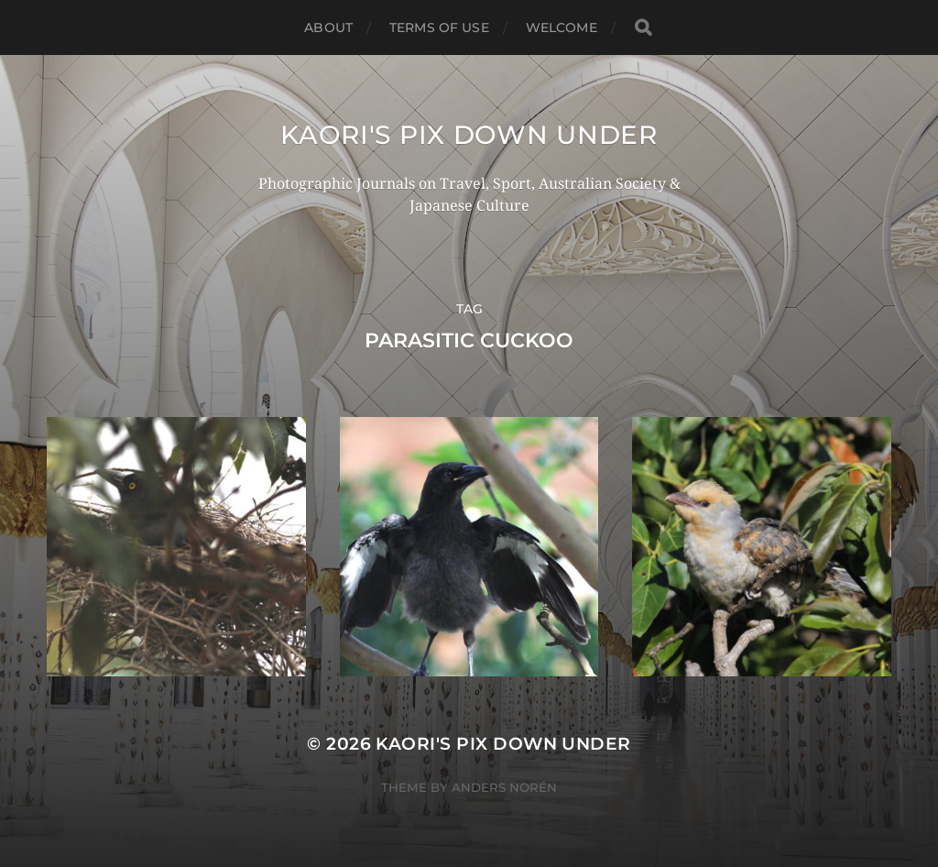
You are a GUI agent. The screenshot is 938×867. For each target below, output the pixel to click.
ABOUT (328, 27)
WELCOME (561, 27)
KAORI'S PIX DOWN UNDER (468, 134)
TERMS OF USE (439, 27)
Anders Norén (504, 787)
